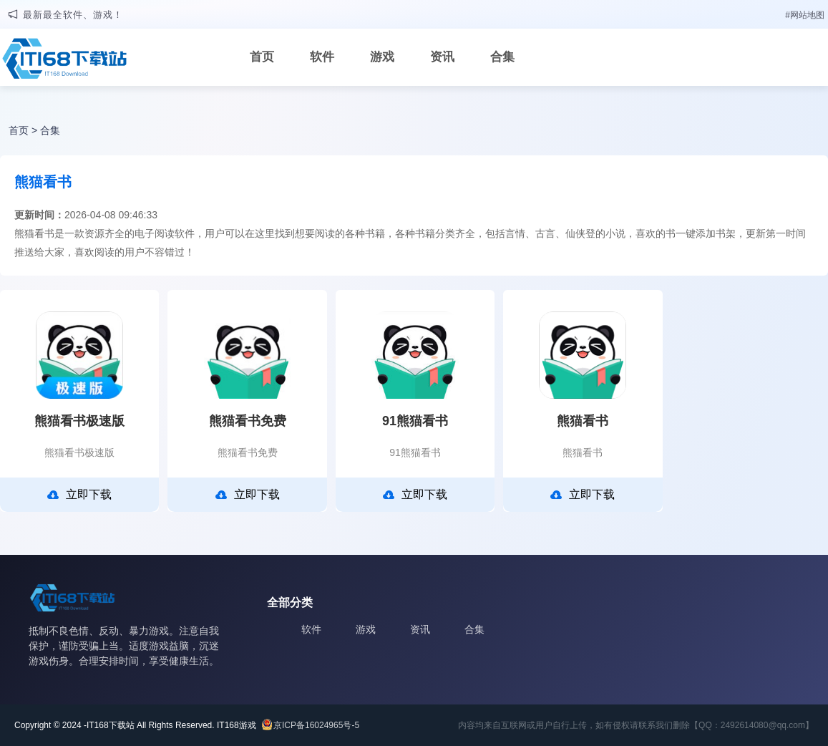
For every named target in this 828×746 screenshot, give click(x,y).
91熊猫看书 (415, 421)
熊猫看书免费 (247, 421)
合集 (502, 57)
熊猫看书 (582, 421)
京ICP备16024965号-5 (316, 725)
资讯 (442, 57)
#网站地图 (804, 15)
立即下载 (79, 495)
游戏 (382, 57)
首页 (262, 57)
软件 (322, 57)
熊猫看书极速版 (79, 421)
